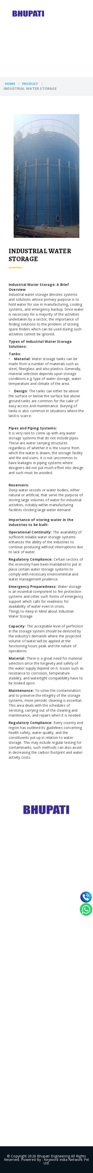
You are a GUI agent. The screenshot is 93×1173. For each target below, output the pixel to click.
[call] (86, 897)
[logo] (28, 13)
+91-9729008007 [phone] (33, 1089)
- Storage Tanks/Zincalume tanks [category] (38, 903)
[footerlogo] (47, 809)
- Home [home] (13, 950)
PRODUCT (30, 83)
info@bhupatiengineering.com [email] (43, 1109)
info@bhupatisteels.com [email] (39, 1118)
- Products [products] (15, 970)
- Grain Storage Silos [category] (27, 893)
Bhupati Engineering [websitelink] (53, 1156)
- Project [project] (14, 979)
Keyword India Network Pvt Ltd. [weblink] (66, 1161)
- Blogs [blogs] (13, 989)
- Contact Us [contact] (17, 999)
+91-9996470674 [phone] (33, 1080)
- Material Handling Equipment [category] (36, 913)
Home (10, 83)
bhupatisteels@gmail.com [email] (40, 1047)
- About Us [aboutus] (16, 960)
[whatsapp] (86, 909)
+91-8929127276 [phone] (33, 1099)
